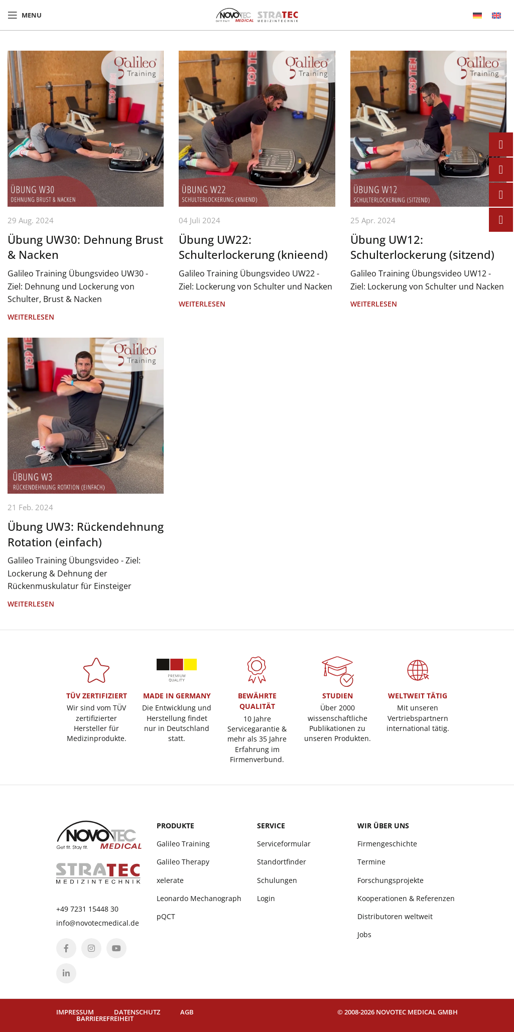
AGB (187, 1011)
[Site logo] (257, 14)
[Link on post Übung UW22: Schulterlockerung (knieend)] (257, 129)
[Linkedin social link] (66, 973)
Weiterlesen (31, 317)
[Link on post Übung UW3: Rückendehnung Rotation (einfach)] (86, 416)
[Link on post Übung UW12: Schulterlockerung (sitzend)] (428, 129)
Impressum (75, 1011)
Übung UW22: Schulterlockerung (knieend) (253, 247)
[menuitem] (477, 15)
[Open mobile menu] (25, 15)
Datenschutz (137, 1011)
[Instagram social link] (91, 948)
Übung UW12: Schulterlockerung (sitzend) (422, 247)
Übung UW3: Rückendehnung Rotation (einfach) (86, 534)
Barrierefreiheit (105, 1018)
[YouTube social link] (116, 948)
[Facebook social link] (66, 948)
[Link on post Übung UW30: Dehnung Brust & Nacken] (86, 129)
